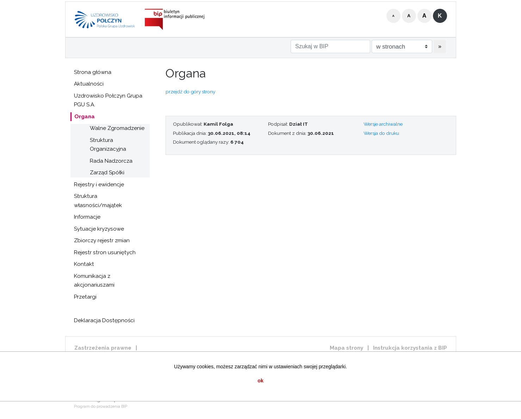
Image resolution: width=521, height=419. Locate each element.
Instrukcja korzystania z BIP (410, 348)
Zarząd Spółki (107, 172)
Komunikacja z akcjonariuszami (94, 280)
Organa (84, 116)
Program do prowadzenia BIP (100, 406)
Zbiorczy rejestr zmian (102, 240)
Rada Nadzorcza (111, 161)
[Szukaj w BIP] (330, 46)
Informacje (87, 217)
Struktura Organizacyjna (108, 144)
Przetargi (85, 297)
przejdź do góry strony (190, 91)
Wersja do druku (381, 133)
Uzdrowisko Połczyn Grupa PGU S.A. (108, 100)
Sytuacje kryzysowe (99, 229)
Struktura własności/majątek (98, 200)
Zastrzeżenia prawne (102, 348)
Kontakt (84, 264)
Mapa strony (346, 348)
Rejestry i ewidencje (99, 184)
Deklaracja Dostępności (104, 320)
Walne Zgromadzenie (117, 128)
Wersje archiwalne (383, 124)
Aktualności (89, 84)
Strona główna (92, 72)
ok (260, 380)
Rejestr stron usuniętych (105, 252)
